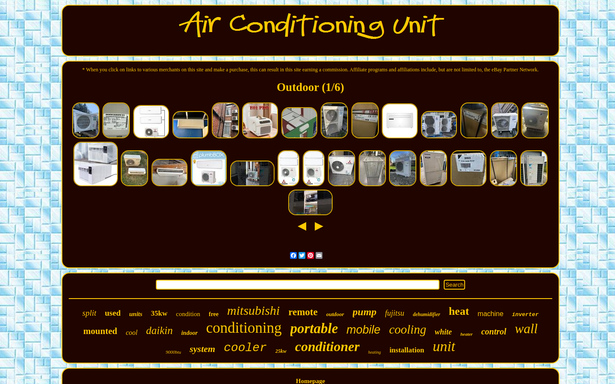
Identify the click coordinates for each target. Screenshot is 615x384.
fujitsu (394, 313)
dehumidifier (426, 314)
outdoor (335, 314)
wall (526, 328)
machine (490, 313)
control (494, 331)
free (214, 314)
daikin (159, 330)
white (443, 332)
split (89, 312)
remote (303, 312)
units (135, 314)
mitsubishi (253, 310)
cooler (245, 348)
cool (132, 332)
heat (459, 311)
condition (188, 314)
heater (466, 334)
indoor (189, 333)
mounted (100, 331)
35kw (159, 313)
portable (314, 328)
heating (374, 352)
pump (365, 311)
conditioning (244, 328)
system (202, 348)
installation (407, 350)
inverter (525, 314)
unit (444, 346)
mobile (363, 329)
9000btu (173, 352)
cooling (407, 329)
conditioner (327, 346)
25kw (281, 351)
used (113, 312)
